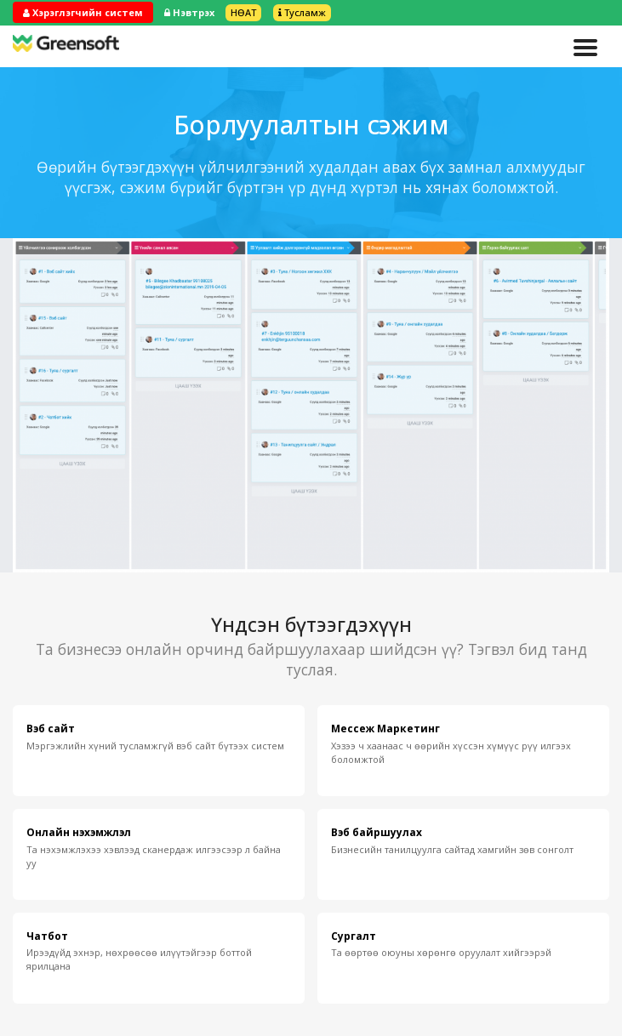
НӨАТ (243, 12)
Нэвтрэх (189, 12)
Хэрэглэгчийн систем (83, 12)
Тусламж (302, 12)
